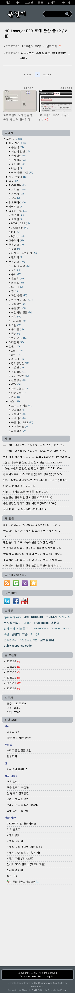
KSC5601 (37, 617)
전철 (14, 346)
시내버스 (18, 418)
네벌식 (16, 168)
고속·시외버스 (21, 405)
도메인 (16, 219)
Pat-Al (63, 990)
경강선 (17, 359)
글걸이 (34, 973)
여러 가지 (19, 337)
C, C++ (17, 286)
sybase (67, 628)
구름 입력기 (13, 781)
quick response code (18, 645)
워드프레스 (17, 202)
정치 (16, 316)
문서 (16, 274)
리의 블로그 (13, 829)
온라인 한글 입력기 (18, 799)
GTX (16, 384)
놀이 (16, 270)
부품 (16, 248)
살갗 (15, 197)
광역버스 (18, 409)
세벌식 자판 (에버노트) (20, 858)
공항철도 (18, 371)
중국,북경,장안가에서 (19, 737)
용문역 (55, 622)
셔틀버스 (18, 430)
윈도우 (17, 278)
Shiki (34, 990)
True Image (41, 622)
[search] (55, 14)
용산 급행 (64, 617)
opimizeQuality (12, 617)
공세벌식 (18, 155)
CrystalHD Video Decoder (46, 628)
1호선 (17, 350)
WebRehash (37, 986)
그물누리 (16, 240)
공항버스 (18, 414)
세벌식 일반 (20, 151)
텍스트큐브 (17, 185)
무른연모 (17, 261)
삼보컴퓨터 (47, 640)
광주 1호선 (19, 388)
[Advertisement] (37, 928)
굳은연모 (16, 244)
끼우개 (17, 193)
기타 (16, 396)
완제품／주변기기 (24, 253)
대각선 (28, 622)
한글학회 (12, 756)
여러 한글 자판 (22, 172)
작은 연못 (12, 875)
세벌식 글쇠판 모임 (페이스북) (24, 846)
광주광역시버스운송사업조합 (21, 640)
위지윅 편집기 (12, 622)
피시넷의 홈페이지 (17, 769)
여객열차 (16, 342)
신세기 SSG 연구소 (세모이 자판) (26, 864)
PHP (16, 231)
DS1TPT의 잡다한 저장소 (21, 823)
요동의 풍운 (13, 731)
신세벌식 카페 (15, 870)
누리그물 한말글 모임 (19, 750)
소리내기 (51, 617)
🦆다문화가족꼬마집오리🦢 (23, 881)
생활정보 (18, 303)
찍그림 (15, 325)
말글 (14, 181)
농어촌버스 (19, 426)
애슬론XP (22, 628)
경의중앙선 (20, 363)
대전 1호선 (19, 392)
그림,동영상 (20, 265)
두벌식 (17, 147)
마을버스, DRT (22, 422)
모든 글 (14, 138)
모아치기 (18, 164)
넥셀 (6, 634)
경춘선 (17, 367)
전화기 (16, 257)
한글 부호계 (18, 176)
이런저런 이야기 (21, 299)
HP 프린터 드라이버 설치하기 (39, 46)
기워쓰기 (18, 189)
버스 (14, 401)
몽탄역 (15, 634)
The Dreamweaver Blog (45, 983)
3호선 (16, 354)
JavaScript (19, 227)
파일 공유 (19, 295)
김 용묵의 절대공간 (18, 793)
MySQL (18, 236)
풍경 (15, 333)
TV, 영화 (18, 320)
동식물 (17, 329)
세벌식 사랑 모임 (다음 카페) (23, 852)
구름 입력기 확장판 (18, 787)
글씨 (26, 617)
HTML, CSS (20, 223)
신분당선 (18, 380)
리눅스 (17, 282)
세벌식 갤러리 (15, 840)
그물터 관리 (18, 210)
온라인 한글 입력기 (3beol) (22, 804)
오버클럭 (35, 634)
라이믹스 (15, 206)
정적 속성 (9, 628)
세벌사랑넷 (13, 835)
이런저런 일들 (21, 312)
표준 (25, 634)
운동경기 (18, 308)
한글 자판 (17, 143)
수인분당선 (20, 375)
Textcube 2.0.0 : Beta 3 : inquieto (37, 976)
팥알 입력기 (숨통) (17, 810)
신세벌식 (18, 159)
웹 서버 (17, 214)
